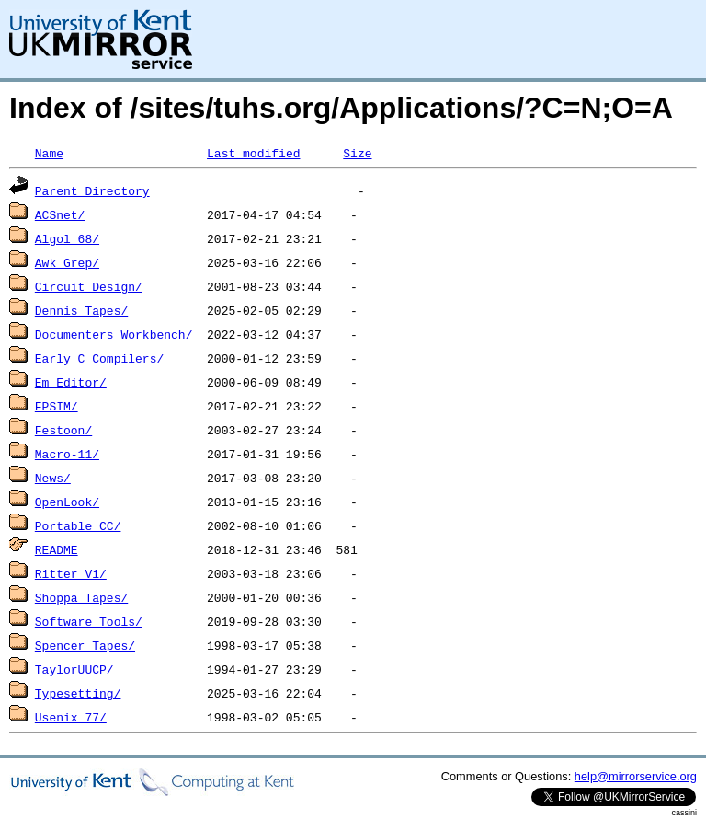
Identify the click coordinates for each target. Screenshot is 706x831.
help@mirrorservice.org (636, 776)
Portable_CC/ (78, 525)
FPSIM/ (56, 406)
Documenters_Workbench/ (114, 334)
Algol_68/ (67, 238)
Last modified (253, 152)
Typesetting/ (78, 693)
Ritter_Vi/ (71, 573)
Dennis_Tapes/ (81, 310)
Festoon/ (63, 429)
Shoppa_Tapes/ (81, 597)
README (56, 549)
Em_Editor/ (71, 382)
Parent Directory (92, 190)
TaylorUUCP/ (74, 669)
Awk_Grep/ (67, 262)
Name (49, 152)
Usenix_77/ (71, 717)
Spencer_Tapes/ (85, 645)
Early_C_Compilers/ (99, 358)
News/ (53, 477)
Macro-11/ (67, 453)
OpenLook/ (67, 501)
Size (357, 152)
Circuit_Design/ (88, 286)
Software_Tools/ (88, 621)
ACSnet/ (60, 214)
